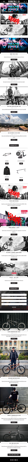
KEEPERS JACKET (7, 176)
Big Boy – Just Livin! (14, 277)
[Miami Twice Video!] (14, 8)
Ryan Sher (11, 55)
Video (3, 20)
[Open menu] (1, 1)
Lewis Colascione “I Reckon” (14, 78)
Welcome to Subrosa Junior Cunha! (14, 252)
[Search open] (26, 1)
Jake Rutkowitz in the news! (14, 132)
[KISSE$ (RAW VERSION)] (14, 19)
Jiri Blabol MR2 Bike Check (14, 378)
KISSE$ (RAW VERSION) (14, 200)
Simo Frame (6, 160)
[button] (14, 145)
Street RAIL (21, 177)
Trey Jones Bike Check (14, 443)
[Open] (24, 1)
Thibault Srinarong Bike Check (14, 415)
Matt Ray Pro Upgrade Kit (21, 160)
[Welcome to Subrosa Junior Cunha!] (14, 30)
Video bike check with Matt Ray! (14, 106)
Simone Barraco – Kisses (14, 227)
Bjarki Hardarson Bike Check (14, 331)
